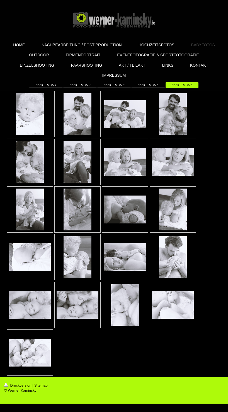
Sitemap (41, 385)
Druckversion (18, 385)
